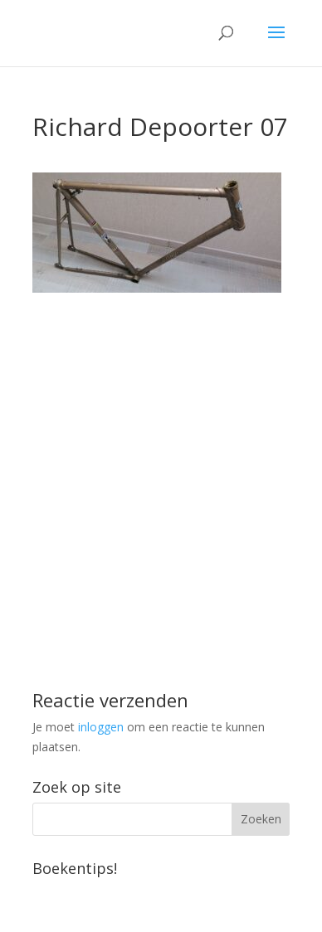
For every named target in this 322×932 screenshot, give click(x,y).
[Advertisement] (161, 453)
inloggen (101, 727)
